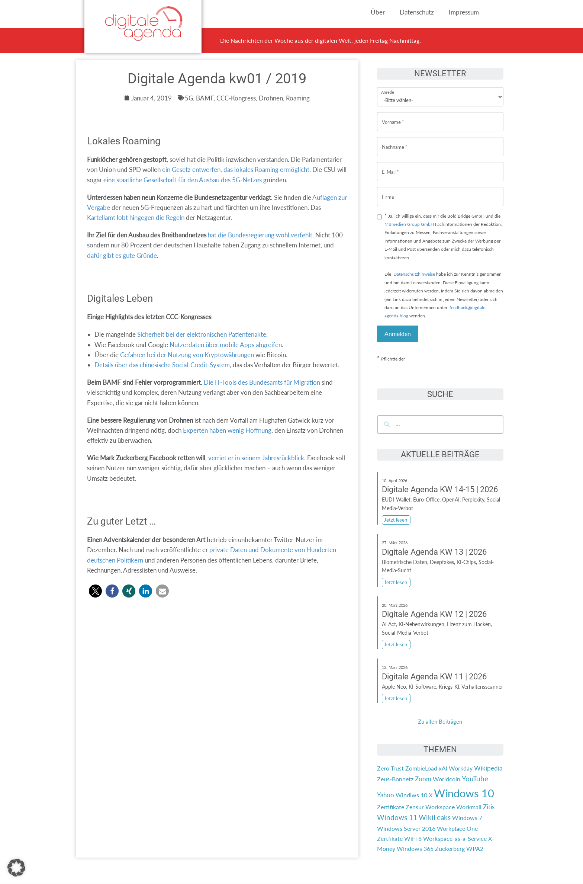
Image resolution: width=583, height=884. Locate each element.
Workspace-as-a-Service (455, 838)
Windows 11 (397, 817)
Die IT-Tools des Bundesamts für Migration (262, 382)
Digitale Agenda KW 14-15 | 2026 (440, 489)
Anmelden (397, 333)
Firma (388, 191)
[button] (95, 591)
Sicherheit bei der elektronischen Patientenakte (201, 334)
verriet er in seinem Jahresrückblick (256, 458)
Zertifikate (390, 806)
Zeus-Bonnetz (395, 778)
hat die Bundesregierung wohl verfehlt (260, 235)
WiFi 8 (413, 838)
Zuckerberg (450, 848)
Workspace (440, 806)
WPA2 (474, 848)
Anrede (387, 87)
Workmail (468, 806)
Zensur (415, 806)
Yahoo (385, 795)
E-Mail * (390, 166)
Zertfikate (390, 838)
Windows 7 (467, 817)
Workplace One (457, 828)
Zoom (423, 779)
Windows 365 (415, 848)
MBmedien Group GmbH (409, 224)
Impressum (464, 12)
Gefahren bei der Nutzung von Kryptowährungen (187, 355)
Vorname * (393, 116)
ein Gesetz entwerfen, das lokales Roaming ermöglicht (235, 169)
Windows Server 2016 (406, 828)
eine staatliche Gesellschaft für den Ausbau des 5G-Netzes (182, 180)
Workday (461, 768)
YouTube (475, 779)
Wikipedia (488, 768)
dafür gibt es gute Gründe (122, 255)
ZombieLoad (421, 768)
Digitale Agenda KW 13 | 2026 (434, 552)
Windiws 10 (411, 794)
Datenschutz (417, 12)
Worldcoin (446, 778)
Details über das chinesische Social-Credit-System (162, 365)
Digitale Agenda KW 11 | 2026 (434, 676)
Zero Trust (390, 768)
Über (378, 12)
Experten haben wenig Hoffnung (227, 430)
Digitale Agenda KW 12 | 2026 (434, 614)
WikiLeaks (435, 817)
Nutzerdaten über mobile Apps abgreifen (226, 345)
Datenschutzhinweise (414, 274)
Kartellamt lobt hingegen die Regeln (135, 217)
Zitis (489, 807)
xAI (443, 768)
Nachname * (395, 141)
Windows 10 (464, 793)
